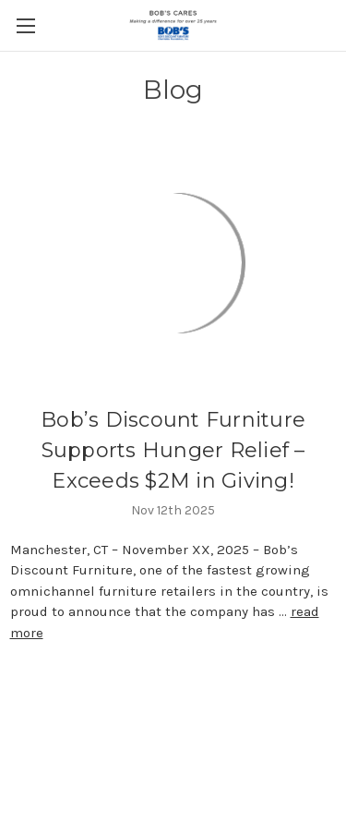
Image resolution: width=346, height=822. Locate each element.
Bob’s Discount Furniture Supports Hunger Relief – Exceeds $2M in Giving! (173, 450)
